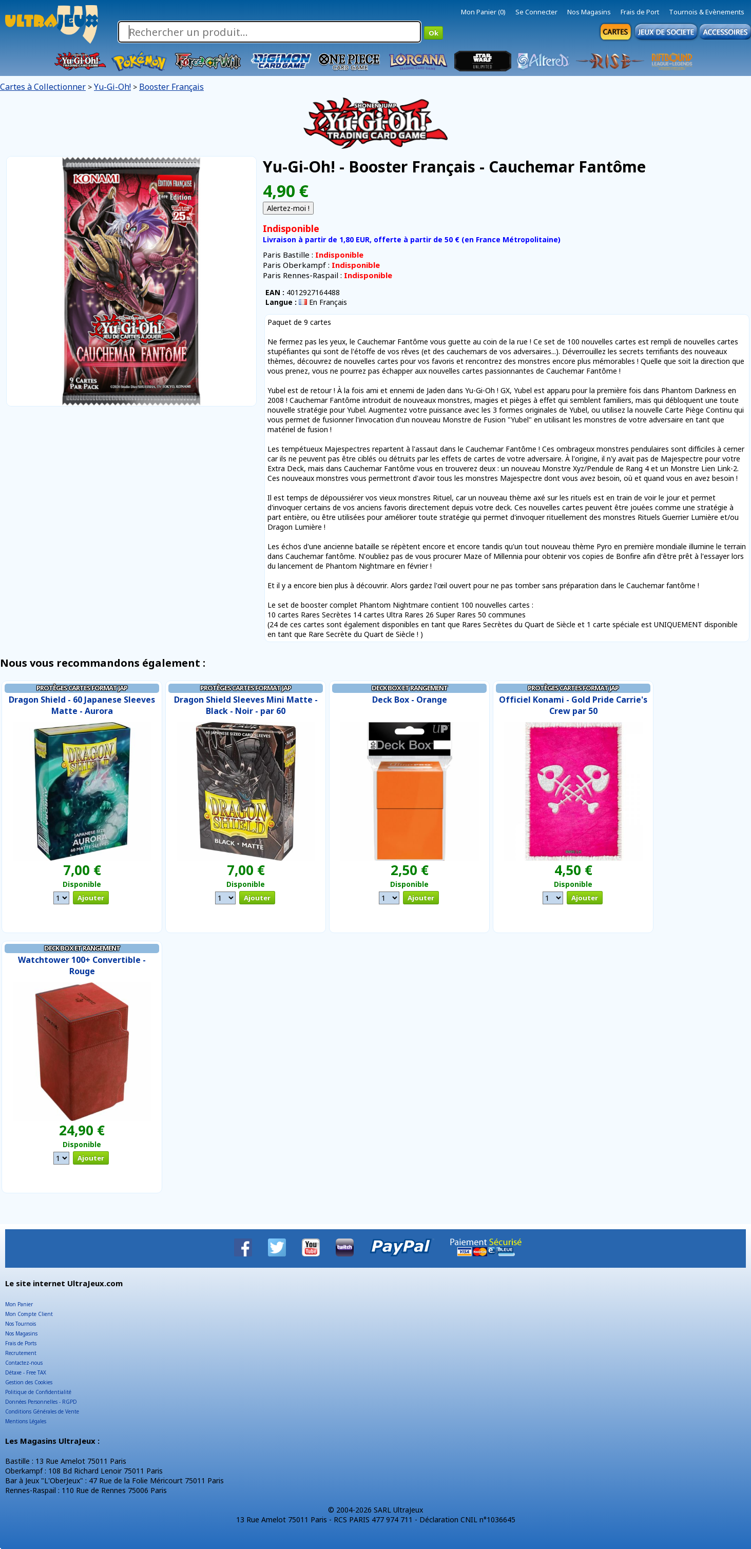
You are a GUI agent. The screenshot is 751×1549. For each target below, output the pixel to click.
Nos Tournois (20, 1323)
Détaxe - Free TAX (25, 1372)
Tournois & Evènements (706, 11)
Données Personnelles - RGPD (41, 1401)
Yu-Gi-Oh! (112, 86)
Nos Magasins (589, 11)
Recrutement (20, 1353)
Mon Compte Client (29, 1314)
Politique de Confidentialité (38, 1392)
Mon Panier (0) (483, 11)
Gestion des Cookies (28, 1382)
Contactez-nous (24, 1362)
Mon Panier (19, 1304)
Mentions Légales (25, 1421)
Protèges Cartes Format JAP (81, 687)
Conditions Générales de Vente (42, 1411)
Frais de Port (640, 11)
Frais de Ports (20, 1343)
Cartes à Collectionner (43, 86)
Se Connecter (536, 11)
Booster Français (171, 86)
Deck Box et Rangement (410, 687)
